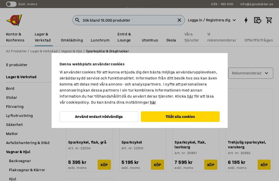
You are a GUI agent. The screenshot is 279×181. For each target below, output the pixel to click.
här (190, 96)
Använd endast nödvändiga (99, 116)
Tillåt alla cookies (180, 116)
